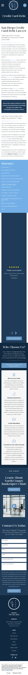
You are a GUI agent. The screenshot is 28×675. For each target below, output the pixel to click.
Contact (14, 650)
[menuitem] (5, 167)
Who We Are (14, 636)
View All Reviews (14, 338)
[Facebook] (12, 657)
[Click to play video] (14, 506)
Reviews (14, 644)
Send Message (14, 591)
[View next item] (16, 333)
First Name (5, 540)
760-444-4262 (14, 614)
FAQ (14, 642)
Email (3, 554)
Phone (4, 549)
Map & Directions (14, 626)
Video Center (14, 647)
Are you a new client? (7, 559)
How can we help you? (8, 564)
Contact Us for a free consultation (14, 365)
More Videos (14, 489)
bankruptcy (9, 77)
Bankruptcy (12, 60)
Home (14, 633)
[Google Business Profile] (15, 657)
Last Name (5, 545)
